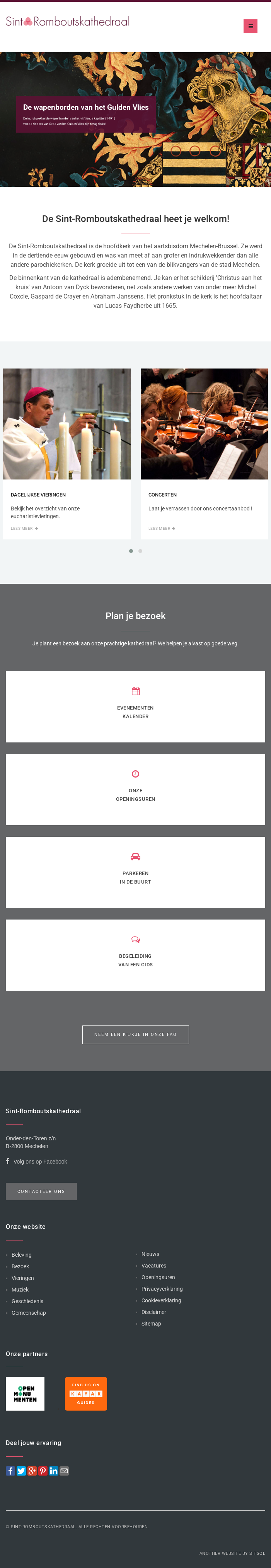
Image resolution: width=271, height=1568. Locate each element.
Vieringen (23, 1278)
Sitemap (151, 1324)
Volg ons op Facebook (36, 1162)
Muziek (20, 1289)
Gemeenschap (29, 1313)
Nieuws (150, 1254)
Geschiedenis (27, 1301)
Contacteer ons (41, 1191)
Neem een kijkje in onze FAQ (135, 1034)
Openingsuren (158, 1277)
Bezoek (20, 1266)
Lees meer (24, 528)
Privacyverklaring (162, 1289)
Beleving (22, 1255)
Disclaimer (153, 1312)
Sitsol (257, 1553)
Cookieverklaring (161, 1300)
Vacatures (153, 1266)
